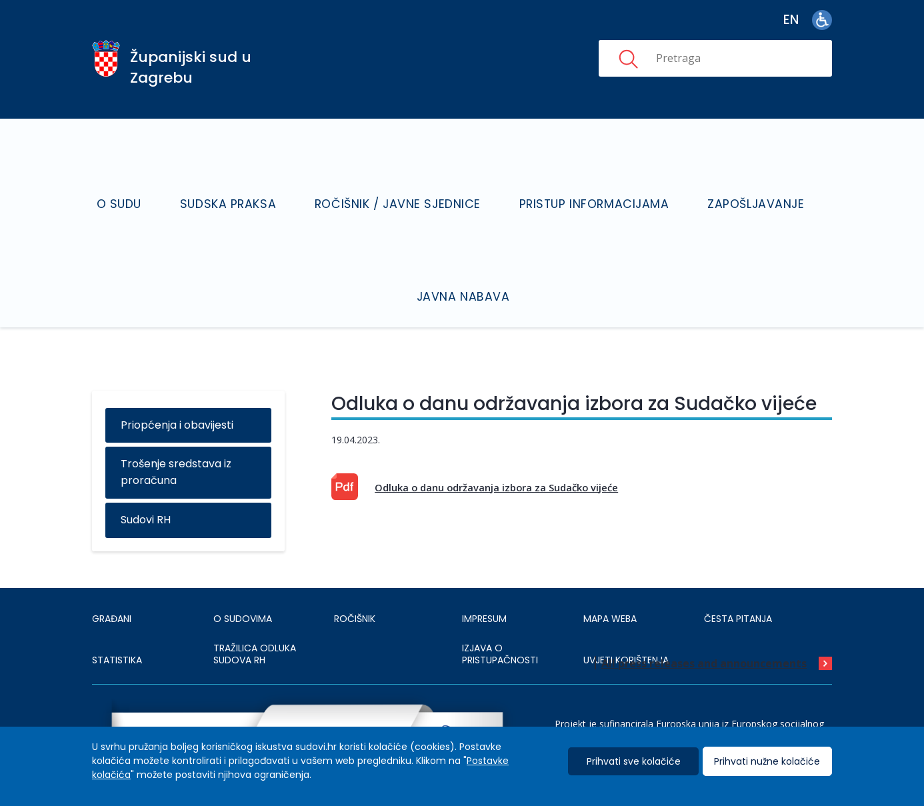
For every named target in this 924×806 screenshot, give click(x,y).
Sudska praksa (254, 179)
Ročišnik (354, 573)
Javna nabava (468, 252)
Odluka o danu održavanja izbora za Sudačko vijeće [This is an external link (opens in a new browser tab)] (496, 442)
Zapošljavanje (726, 179)
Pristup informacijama (582, 179)
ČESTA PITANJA (738, 573)
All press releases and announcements (704, 618)
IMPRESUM (484, 573)
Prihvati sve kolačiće (633, 762)
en (791, 20)
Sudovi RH (146, 475)
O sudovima (242, 573)
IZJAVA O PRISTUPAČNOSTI (500, 609)
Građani (111, 573)
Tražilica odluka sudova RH (254, 609)
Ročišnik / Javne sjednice (405, 179)
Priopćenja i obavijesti (177, 379)
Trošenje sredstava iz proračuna (176, 427)
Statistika (117, 614)
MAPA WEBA (610, 573)
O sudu (160, 179)
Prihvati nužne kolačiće (767, 762)
